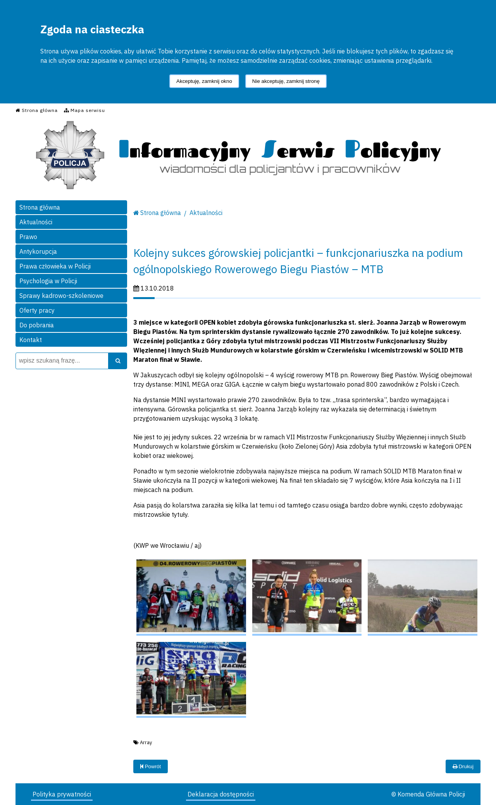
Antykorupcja (38, 251)
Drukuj (463, 766)
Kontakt (30, 340)
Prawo (28, 237)
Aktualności (35, 222)
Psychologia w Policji (48, 281)
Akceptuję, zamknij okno (204, 81)
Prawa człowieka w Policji (55, 266)
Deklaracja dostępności (221, 794)
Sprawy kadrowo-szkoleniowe (61, 295)
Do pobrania (36, 325)
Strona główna (39, 207)
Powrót (150, 766)
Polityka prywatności (62, 794)
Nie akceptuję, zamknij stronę (286, 81)
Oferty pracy (37, 310)
